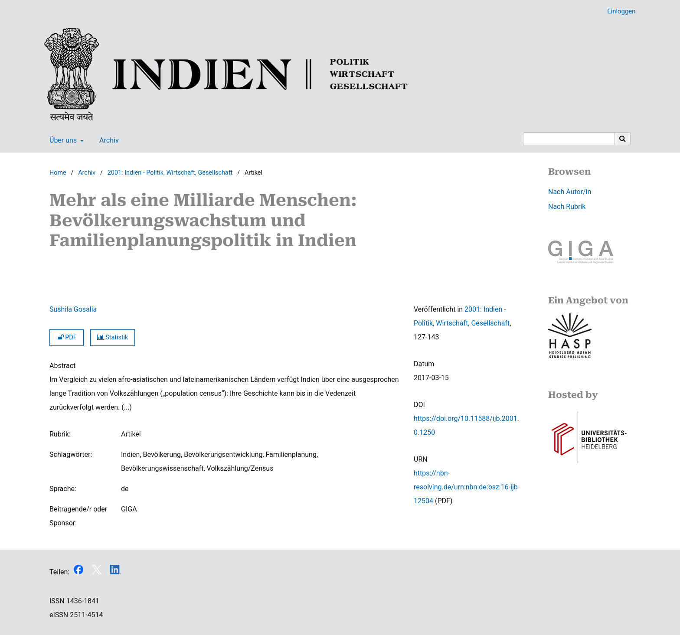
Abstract (62, 365)
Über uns (62, 140)
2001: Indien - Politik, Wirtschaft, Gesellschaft (170, 172)
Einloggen (618, 11)
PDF (66, 337)
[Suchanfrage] (569, 138)
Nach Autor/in (569, 192)
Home (57, 172)
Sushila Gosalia (73, 309)
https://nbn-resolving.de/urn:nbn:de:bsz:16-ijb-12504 (467, 487)
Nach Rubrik (566, 206)
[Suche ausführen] (623, 138)
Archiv (107, 140)
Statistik (112, 337)
